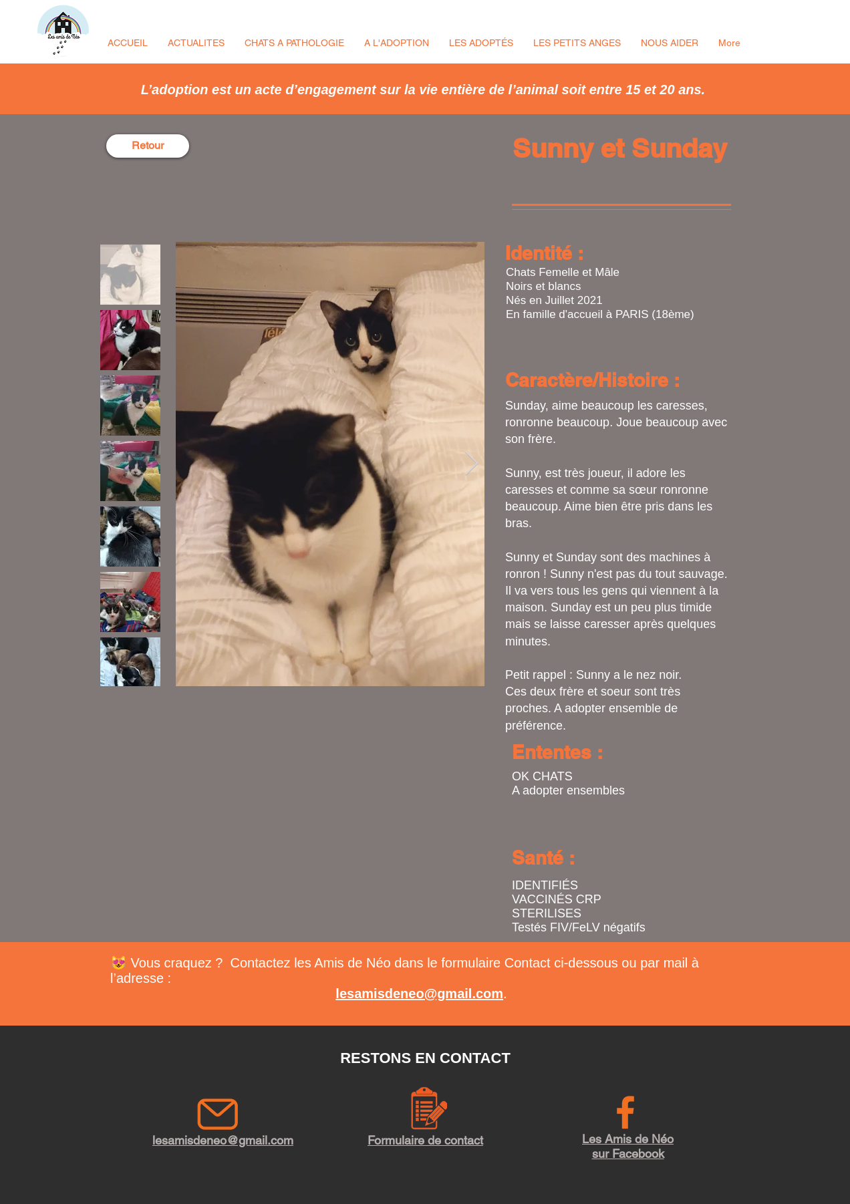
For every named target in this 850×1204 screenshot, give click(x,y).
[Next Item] (471, 464)
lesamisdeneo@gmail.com (419, 993)
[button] (196, 42)
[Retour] (147, 146)
